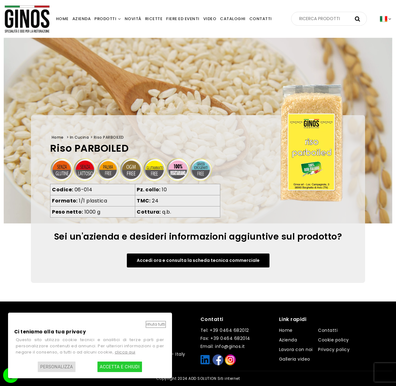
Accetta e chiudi (119, 367)
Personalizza (56, 367)
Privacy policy (334, 349)
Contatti (328, 330)
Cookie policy (333, 340)
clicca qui (125, 352)
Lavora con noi (296, 349)
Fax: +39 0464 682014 (225, 338)
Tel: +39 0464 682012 (224, 330)
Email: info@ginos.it (222, 346)
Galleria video (294, 359)
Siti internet (228, 378)
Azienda (288, 340)
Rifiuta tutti (155, 324)
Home (286, 330)
